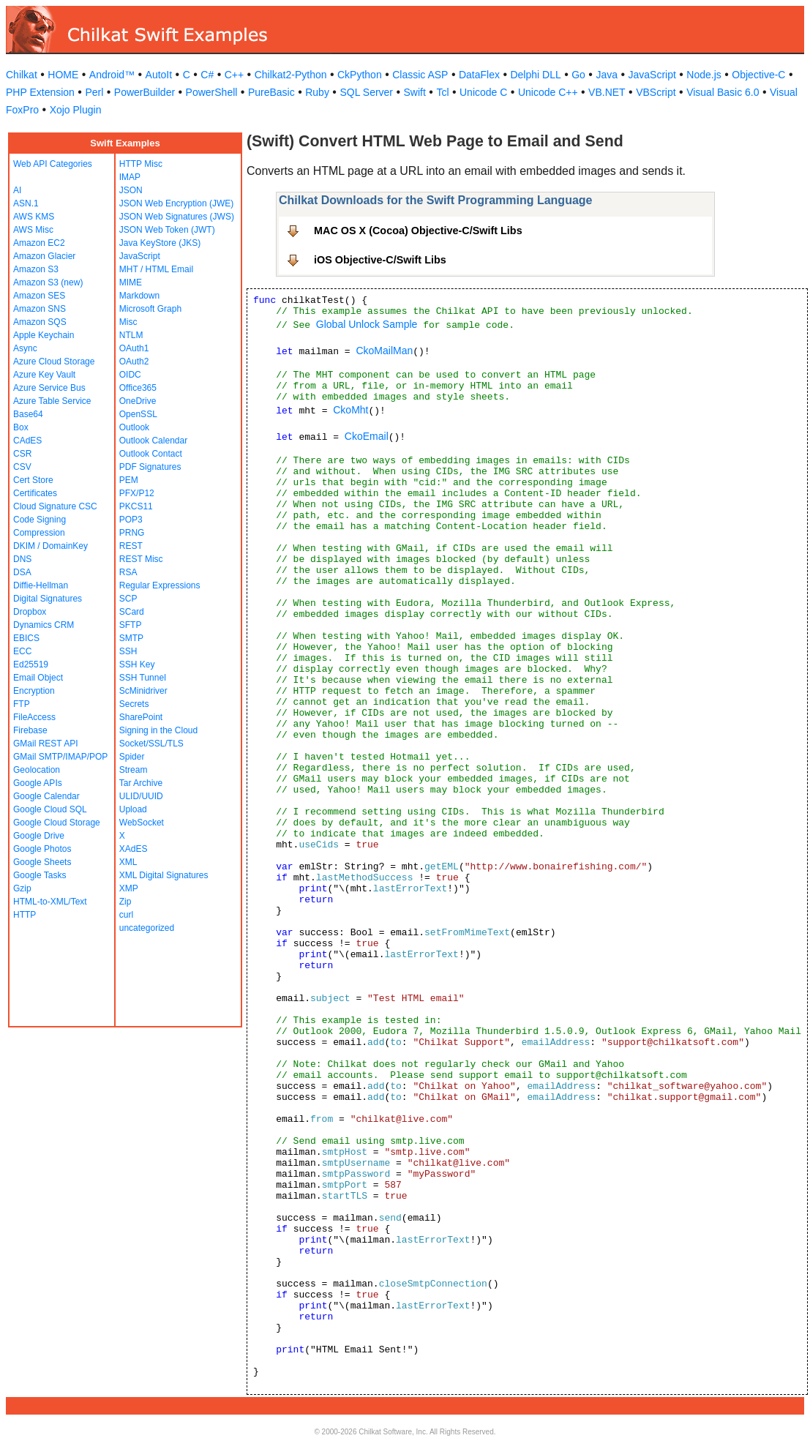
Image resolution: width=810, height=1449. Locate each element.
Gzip (22, 888)
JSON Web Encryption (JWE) (176, 203)
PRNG (132, 533)
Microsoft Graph (150, 309)
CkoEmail (367, 436)
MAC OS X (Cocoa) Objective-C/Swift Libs (418, 230)
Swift (415, 92)
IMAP (129, 177)
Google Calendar (46, 796)
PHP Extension (40, 92)
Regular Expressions (159, 585)
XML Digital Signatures (164, 875)
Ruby (317, 92)
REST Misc (141, 559)
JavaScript (652, 74)
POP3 (131, 519)
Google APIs (37, 783)
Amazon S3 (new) (48, 282)
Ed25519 (30, 664)
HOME (63, 74)
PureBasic (271, 92)
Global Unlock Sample (367, 324)
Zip (125, 901)
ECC (22, 651)
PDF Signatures (150, 467)
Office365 (138, 388)
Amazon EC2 (39, 243)
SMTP (131, 638)
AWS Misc (33, 230)
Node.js (703, 74)
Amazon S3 (36, 269)
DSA (22, 572)
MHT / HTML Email (156, 269)
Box (21, 427)
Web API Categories (52, 164)
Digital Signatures (47, 599)
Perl (94, 92)
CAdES (27, 440)
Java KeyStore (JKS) (159, 243)
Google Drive (38, 836)
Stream (133, 770)
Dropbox (29, 612)
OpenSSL (138, 414)
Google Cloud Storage (56, 822)
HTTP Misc (140, 164)
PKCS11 (136, 506)
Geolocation (36, 770)
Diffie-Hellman (40, 585)
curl (126, 915)
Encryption (34, 691)
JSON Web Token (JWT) (167, 230)
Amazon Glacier (44, 256)
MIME (130, 282)
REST (131, 546)
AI (17, 190)
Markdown (139, 296)
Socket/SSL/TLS (151, 743)
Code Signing (39, 519)
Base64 (28, 414)
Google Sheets (42, 862)
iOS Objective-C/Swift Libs (380, 260)
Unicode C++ (548, 92)
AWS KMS (33, 216)
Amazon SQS (40, 322)
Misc (128, 322)
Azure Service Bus (49, 388)
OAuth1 (134, 348)
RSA (128, 572)
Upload (133, 809)
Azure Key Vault (44, 375)
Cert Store (33, 480)
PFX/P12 (136, 493)
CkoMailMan (384, 350)
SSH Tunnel (142, 678)
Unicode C (483, 92)
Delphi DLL (535, 74)
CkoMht (350, 410)
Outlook (134, 427)
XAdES (133, 849)
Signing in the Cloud (158, 730)
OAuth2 (134, 361)
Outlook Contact (150, 454)
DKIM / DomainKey (50, 546)
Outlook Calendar (153, 440)
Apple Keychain (43, 335)
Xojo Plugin (76, 110)
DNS (22, 559)
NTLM (131, 335)
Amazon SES (39, 296)
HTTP (24, 915)
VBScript (655, 92)
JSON (131, 190)
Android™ (112, 74)
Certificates (35, 493)
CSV (22, 467)
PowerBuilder (144, 92)
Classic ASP (420, 74)
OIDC (130, 375)
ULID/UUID (141, 796)
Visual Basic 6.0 (722, 92)
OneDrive (138, 401)
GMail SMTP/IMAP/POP (60, 757)
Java (607, 74)
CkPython (359, 74)
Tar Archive (140, 783)
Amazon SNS (39, 309)
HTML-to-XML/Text (50, 901)
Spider (132, 757)
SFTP (130, 625)
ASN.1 (26, 203)
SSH (128, 651)
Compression (39, 533)
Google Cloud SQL (50, 809)
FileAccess (34, 717)
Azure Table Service (52, 401)
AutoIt (159, 74)
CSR (22, 454)
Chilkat (21, 74)
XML (128, 862)
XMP (128, 888)
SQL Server (366, 92)
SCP (128, 599)
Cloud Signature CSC (55, 506)
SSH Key (137, 664)
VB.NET (607, 92)
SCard (131, 612)
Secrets (134, 704)
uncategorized (146, 928)
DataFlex (479, 74)
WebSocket (141, 822)
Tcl (442, 92)
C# (207, 74)
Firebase (30, 730)
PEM (128, 480)
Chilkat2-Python (291, 74)
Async (25, 348)
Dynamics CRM (43, 625)
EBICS (26, 638)
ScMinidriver (143, 691)
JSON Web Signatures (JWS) (176, 216)
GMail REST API (45, 743)
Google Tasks (40, 875)
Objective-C (758, 74)
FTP (21, 704)
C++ (234, 74)
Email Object (38, 678)
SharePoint (140, 717)
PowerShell (212, 92)
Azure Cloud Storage (53, 361)
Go (578, 74)
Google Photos (42, 849)
